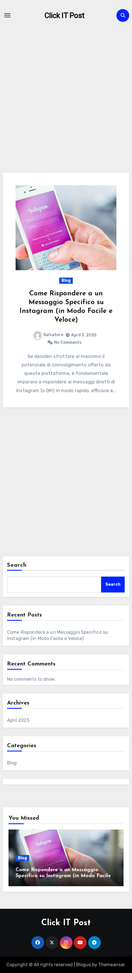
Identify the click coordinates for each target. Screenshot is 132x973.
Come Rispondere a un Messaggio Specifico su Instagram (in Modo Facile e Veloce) (65, 876)
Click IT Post (64, 15)
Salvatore (48, 334)
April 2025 (18, 720)
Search (17, 565)
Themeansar (111, 964)
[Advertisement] (66, 104)
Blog (66, 280)
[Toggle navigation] (7, 15)
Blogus (83, 964)
